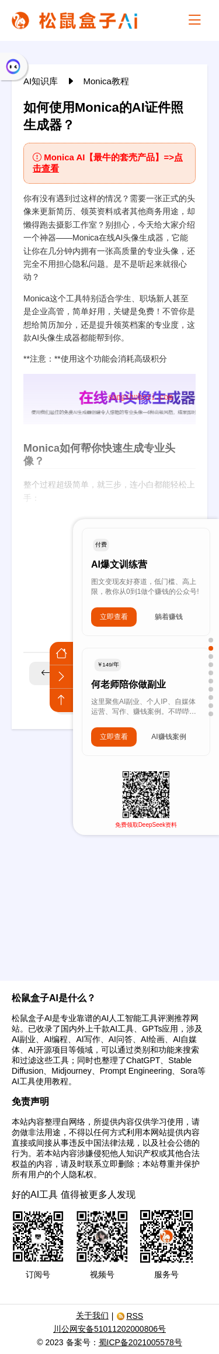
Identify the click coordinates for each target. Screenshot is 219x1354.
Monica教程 (106, 81)
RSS (129, 1316)
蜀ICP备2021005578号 (140, 1342)
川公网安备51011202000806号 (109, 1329)
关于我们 (92, 1315)
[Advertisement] (109, 847)
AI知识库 (41, 81)
